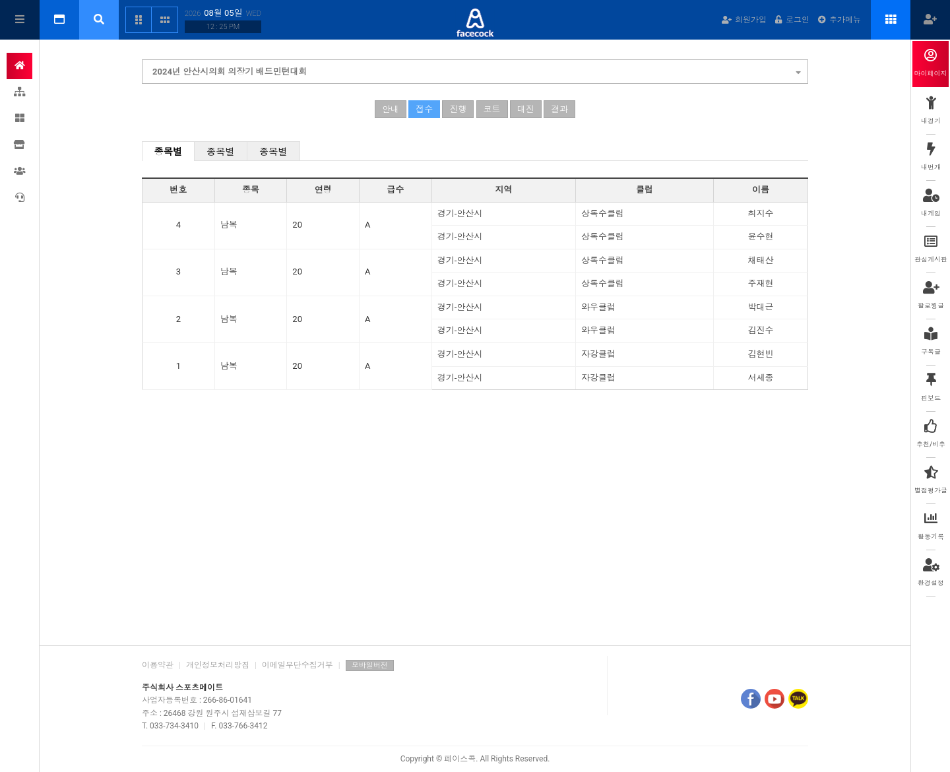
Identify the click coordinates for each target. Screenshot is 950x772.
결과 (559, 109)
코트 (492, 109)
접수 (424, 109)
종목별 (168, 151)
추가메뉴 (839, 19)
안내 (390, 109)
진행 (457, 109)
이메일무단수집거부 (297, 665)
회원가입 (744, 19)
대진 (525, 109)
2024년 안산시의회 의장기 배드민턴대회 (476, 70)
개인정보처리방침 (217, 665)
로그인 (792, 19)
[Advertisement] (475, 533)
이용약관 (158, 665)
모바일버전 (370, 665)
